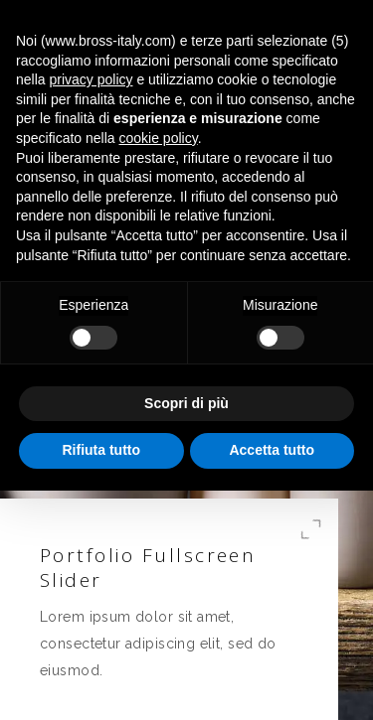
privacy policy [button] (90, 79)
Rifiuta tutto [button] (101, 450)
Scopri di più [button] (186, 403)
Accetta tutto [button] (271, 450)
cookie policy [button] (158, 138)
